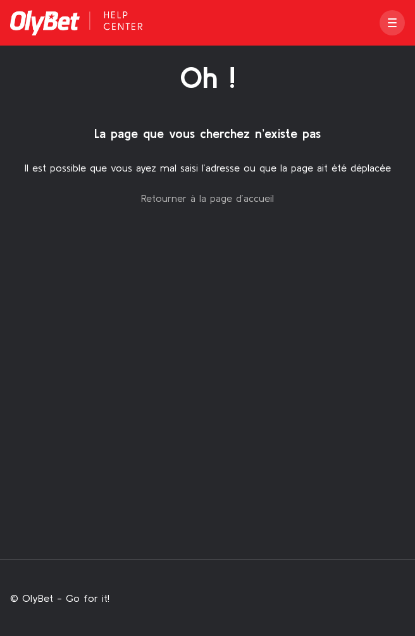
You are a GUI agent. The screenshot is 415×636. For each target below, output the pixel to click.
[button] (392, 22)
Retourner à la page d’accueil (207, 198)
